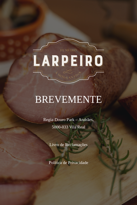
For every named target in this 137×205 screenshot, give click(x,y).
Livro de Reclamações (68, 144)
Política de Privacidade (68, 162)
